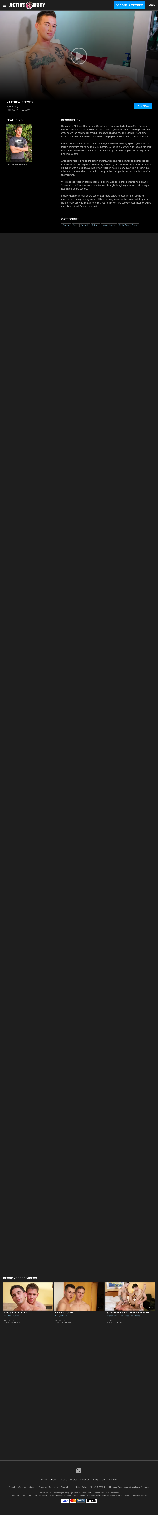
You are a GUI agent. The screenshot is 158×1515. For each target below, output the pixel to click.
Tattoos (95, 225)
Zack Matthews (136, 1316)
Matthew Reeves (17, 165)
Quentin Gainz (112, 1316)
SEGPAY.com (101, 1495)
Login (151, 5)
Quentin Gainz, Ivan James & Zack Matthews (132, 1313)
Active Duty (9, 1321)
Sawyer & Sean (64, 1313)
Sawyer (58, 1316)
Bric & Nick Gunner (15, 1313)
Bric (5, 1316)
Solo (75, 225)
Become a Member (129, 5)
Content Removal (140, 1495)
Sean (64, 1316)
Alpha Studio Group (128, 225)
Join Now (142, 106)
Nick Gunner (13, 1316)
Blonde (66, 225)
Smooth (84, 225)
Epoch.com (24, 1495)
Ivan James (124, 1316)
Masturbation (109, 225)
